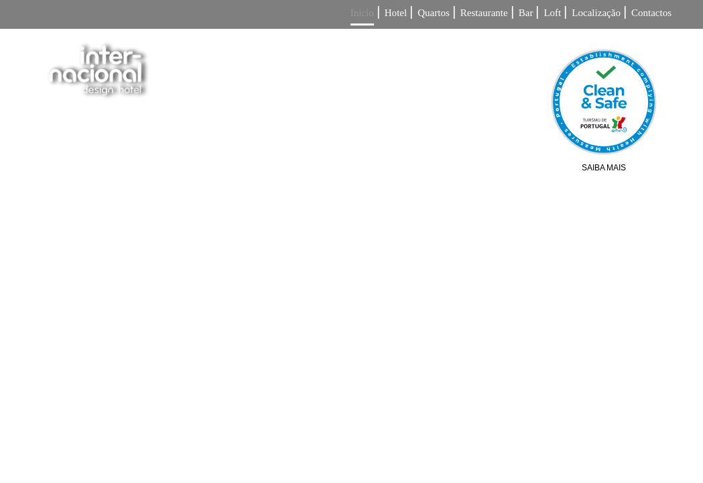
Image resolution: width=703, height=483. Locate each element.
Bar (526, 13)
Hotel (396, 13)
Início (362, 13)
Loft (552, 13)
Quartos (434, 13)
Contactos (651, 13)
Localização (596, 13)
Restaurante (484, 13)
